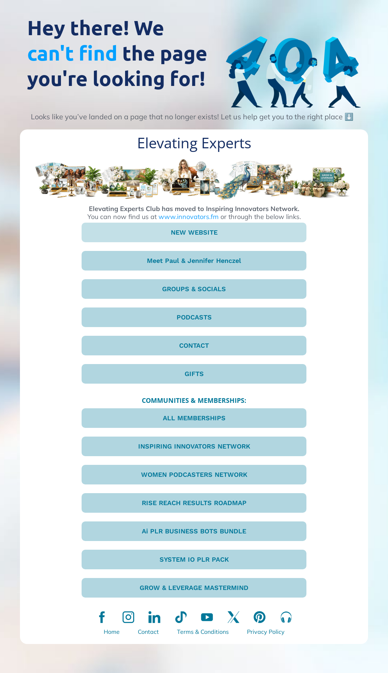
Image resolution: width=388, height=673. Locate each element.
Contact (148, 631)
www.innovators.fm (188, 216)
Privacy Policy (266, 631)
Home (112, 631)
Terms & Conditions (203, 631)
